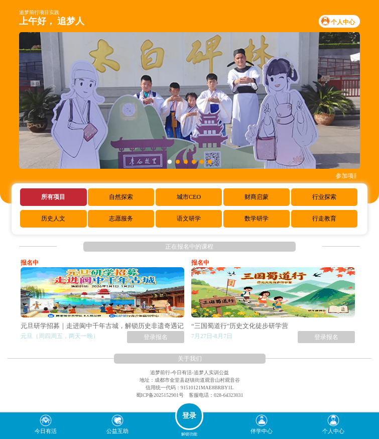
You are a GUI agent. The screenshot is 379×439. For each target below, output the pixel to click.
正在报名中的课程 (189, 246)
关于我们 (190, 358)
